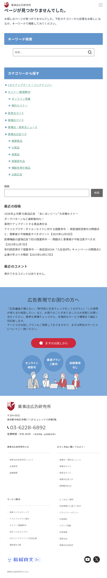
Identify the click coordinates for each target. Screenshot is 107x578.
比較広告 (17, 174)
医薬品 (16, 154)
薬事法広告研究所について (21, 459)
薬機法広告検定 (66, 545)
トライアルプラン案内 (19, 518)
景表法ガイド (16, 113)
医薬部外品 (18, 161)
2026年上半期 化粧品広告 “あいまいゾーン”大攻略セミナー (41, 214)
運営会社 (63, 538)
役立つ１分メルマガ (18, 531)
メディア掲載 (65, 525)
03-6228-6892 (28, 427)
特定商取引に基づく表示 (70, 506)
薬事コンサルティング (19, 512)
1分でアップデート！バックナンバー (30, 85)
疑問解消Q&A (65, 485)
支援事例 (13, 466)
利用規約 (63, 519)
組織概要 (13, 472)
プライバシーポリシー (69, 512)
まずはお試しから (56, 343)
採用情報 (63, 532)
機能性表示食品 (21, 168)
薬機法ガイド (16, 120)
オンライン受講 (21, 99)
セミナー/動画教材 (19, 92)
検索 (7, 186)
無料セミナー (20, 105)
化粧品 (16, 147)
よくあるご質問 (66, 499)
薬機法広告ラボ (17, 134)
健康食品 (17, 141)
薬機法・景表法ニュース (22, 127)
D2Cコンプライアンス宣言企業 (23, 538)
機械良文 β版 (15, 544)
